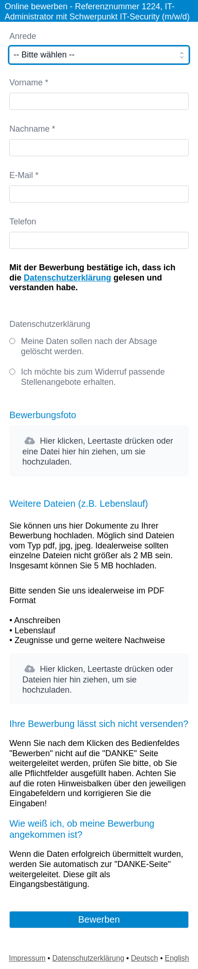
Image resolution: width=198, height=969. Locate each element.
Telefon (22, 221)
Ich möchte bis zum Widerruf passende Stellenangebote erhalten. (93, 377)
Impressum (27, 958)
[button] (99, 450)
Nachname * (32, 129)
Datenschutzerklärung (67, 277)
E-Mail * (23, 175)
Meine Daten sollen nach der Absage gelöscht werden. (89, 346)
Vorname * (28, 82)
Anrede (22, 36)
